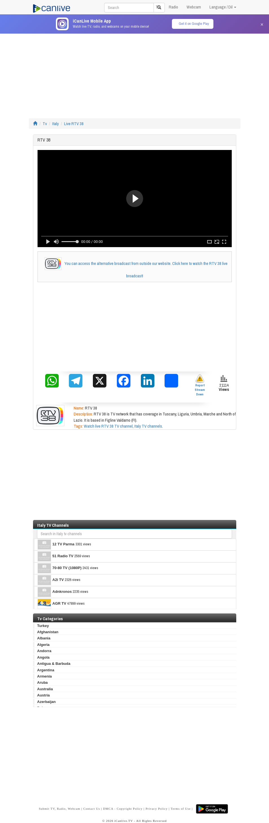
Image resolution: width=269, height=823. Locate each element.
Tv (45, 124)
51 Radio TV (55, 556)
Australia (45, 689)
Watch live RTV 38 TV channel (108, 426)
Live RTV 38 (74, 124)
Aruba (42, 682)
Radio (173, 7)
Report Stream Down (200, 385)
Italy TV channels (148, 426)
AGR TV (52, 604)
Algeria (43, 645)
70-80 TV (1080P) (60, 568)
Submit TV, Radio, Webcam (59, 808)
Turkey (43, 626)
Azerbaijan (46, 702)
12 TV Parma (56, 544)
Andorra (44, 651)
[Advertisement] (134, 73)
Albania (44, 638)
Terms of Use (181, 808)
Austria (43, 695)
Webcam (194, 7)
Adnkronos (55, 592)
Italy (55, 124)
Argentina (45, 670)
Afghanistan (47, 632)
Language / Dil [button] (222, 7)
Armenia (44, 676)
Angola (43, 657)
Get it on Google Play (194, 23)
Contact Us (91, 808)
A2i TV (51, 580)
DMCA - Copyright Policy (123, 808)
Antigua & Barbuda (54, 663)
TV (158, 7)
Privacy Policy (157, 808)
